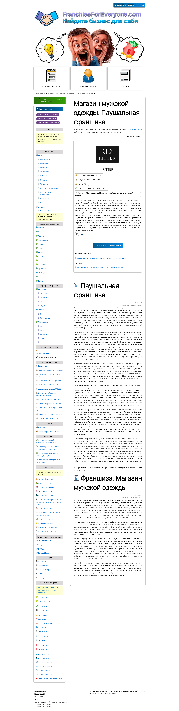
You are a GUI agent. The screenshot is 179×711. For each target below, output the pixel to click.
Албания (40, 244)
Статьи (125, 78)
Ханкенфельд (44, 318)
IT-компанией (135, 130)
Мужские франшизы (44, 483)
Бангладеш (41, 273)
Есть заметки (43, 636)
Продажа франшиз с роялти (47, 432)
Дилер (39, 574)
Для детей (40, 207)
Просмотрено (43, 597)
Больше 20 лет (42, 553)
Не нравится (42, 631)
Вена (40, 314)
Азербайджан (42, 240)
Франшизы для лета (44, 523)
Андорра (40, 256)
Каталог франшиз (51, 78)
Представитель (42, 566)
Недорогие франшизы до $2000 (49, 381)
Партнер (40, 578)
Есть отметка (43, 606)
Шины (41, 203)
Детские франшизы (44, 492)
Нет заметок (42, 640)
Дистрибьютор (42, 570)
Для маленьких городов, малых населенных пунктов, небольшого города (49, 502)
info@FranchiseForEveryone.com (60, 702)
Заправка (42, 180)
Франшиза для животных (46, 527)
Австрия (40, 236)
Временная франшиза (45, 519)
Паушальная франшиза (47, 118)
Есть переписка (44, 655)
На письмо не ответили (46, 675)
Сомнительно (43, 627)
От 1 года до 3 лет (43, 541)
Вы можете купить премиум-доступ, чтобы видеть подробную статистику (100, 267)
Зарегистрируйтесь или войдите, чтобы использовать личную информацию (48, 590)
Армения (40, 265)
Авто (39, 155)
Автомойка (43, 168)
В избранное (42, 615)
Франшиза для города (45, 496)
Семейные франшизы (45, 487)
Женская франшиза (44, 479)
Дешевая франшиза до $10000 (48, 389)
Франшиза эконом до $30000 (48, 400)
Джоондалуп (43, 294)
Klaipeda (40, 228)
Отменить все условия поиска (48, 122)
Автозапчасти (44, 160)
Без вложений (42, 366)
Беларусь (40, 277)
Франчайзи (41, 562)
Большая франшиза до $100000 (49, 418)
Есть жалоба (43, 646)
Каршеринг (43, 184)
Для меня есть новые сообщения (50, 679)
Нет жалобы (42, 650)
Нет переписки (43, 659)
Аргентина (41, 261)
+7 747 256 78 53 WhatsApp (42, 704)
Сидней (41, 306)
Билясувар (43, 334)
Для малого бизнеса (44, 509)
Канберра (42, 298)
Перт (40, 302)
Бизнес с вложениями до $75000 (49, 414)
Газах (41, 338)
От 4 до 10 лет (42, 545)
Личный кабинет (88, 78)
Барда (41, 330)
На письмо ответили (45, 671)
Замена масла (44, 176)
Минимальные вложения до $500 (49, 370)
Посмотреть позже (45, 623)
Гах (40, 343)
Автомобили (43, 164)
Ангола (39, 252)
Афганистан (41, 269)
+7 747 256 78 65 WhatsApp (42, 706)
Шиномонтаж (44, 199)
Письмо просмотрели (46, 663)
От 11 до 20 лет (42, 549)
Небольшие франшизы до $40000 (49, 404)
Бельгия (40, 281)
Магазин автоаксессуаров (48, 188)
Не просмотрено (44, 601)
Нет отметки (42, 610)
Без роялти (41, 428)
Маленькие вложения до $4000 (48, 385)
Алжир (39, 248)
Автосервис (43, 172)
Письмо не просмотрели (47, 667)
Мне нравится (43, 619)
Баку (40, 326)
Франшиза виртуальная (46, 532)
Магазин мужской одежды (48, 114)
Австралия (41, 232)
